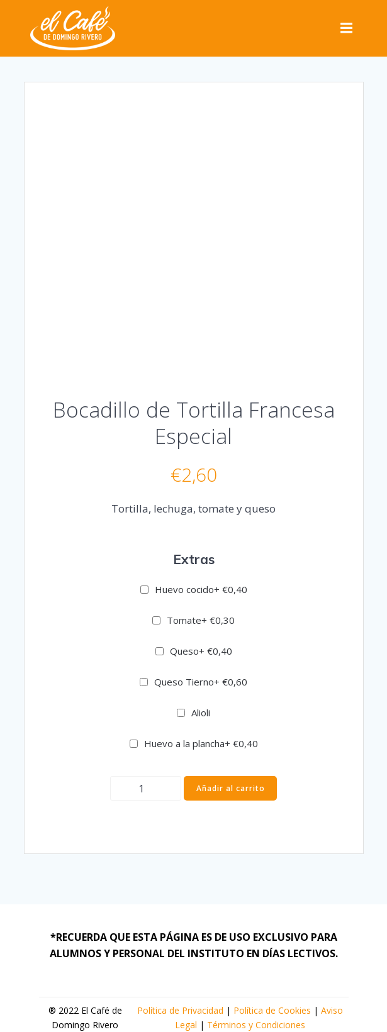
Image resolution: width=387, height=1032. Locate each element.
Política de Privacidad (180, 1010)
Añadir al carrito (230, 788)
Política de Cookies (272, 1010)
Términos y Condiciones (256, 1025)
